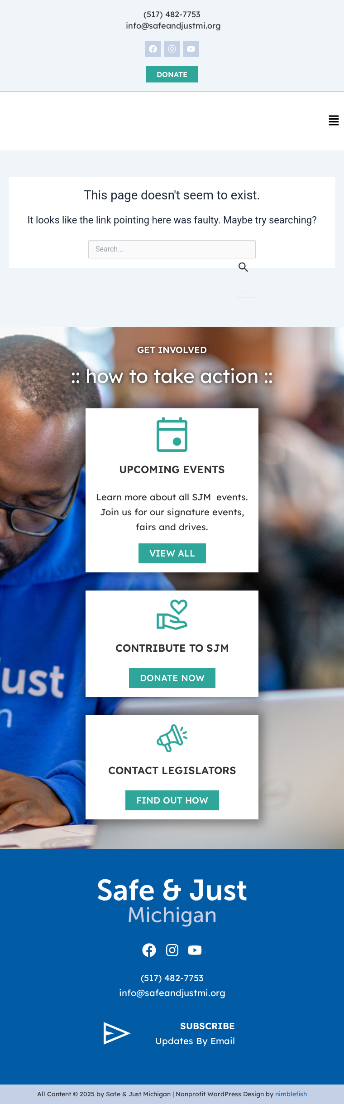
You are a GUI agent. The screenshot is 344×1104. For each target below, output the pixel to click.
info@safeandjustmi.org (173, 25)
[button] (333, 121)
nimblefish (291, 1094)
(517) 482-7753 (172, 14)
